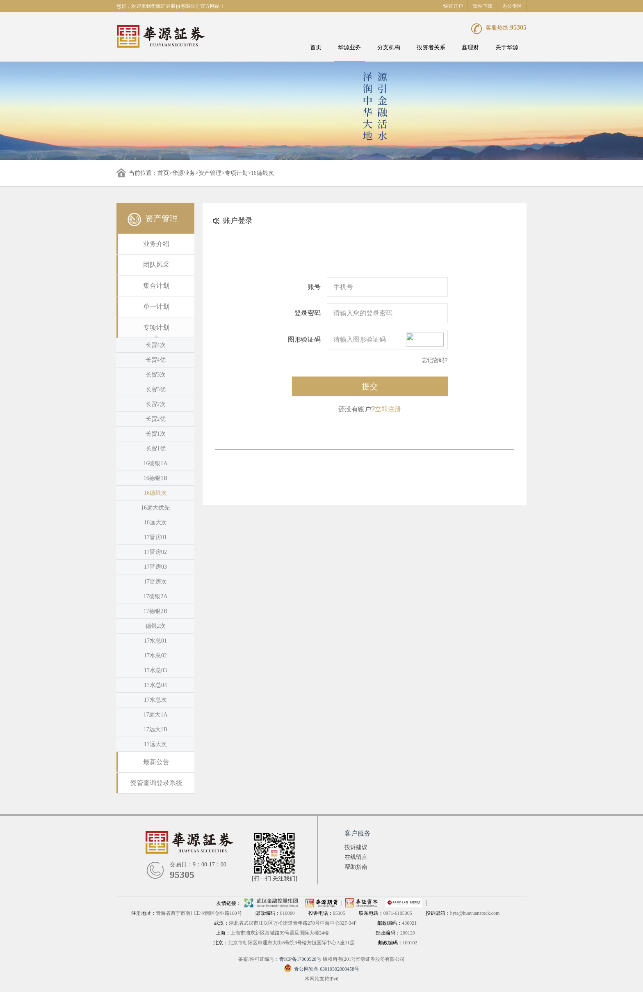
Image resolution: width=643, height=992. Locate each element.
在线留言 (355, 857)
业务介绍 (156, 243)
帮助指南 (355, 867)
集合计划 (156, 285)
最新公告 (156, 761)
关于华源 (506, 47)
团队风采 (156, 264)
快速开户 (453, 6)
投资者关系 (431, 47)
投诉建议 (355, 847)
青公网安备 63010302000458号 (321, 969)
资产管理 (209, 173)
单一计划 (156, 306)
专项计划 (236, 173)
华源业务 (349, 47)
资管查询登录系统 (156, 782)
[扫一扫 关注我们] (274, 878)
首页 (316, 47)
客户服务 (357, 833)
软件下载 (483, 6)
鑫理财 (470, 47)
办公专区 (512, 6)
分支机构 (388, 47)
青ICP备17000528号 (300, 959)
